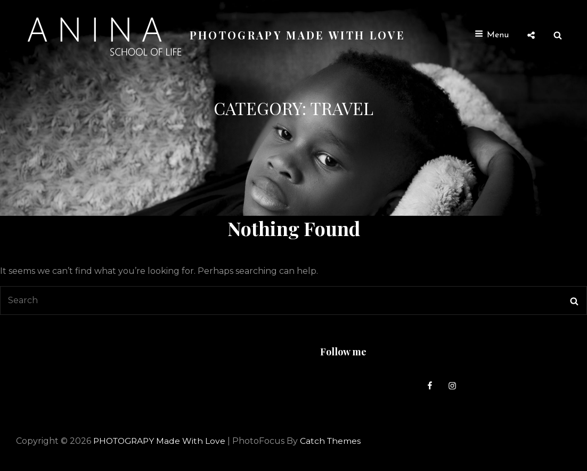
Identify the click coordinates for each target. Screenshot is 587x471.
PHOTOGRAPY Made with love (298, 35)
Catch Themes (335, 441)
